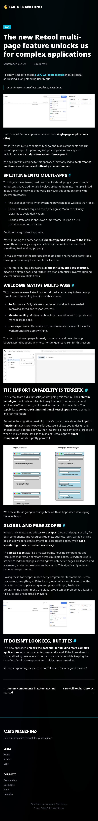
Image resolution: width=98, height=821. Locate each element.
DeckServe (9, 785)
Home (6, 754)
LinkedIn (8, 794)
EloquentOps (10, 780)
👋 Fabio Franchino (22, 7)
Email (6, 789)
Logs (6, 763)
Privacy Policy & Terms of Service (49, 808)
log (7, 27)
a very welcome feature (49, 74)
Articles (7, 759)
